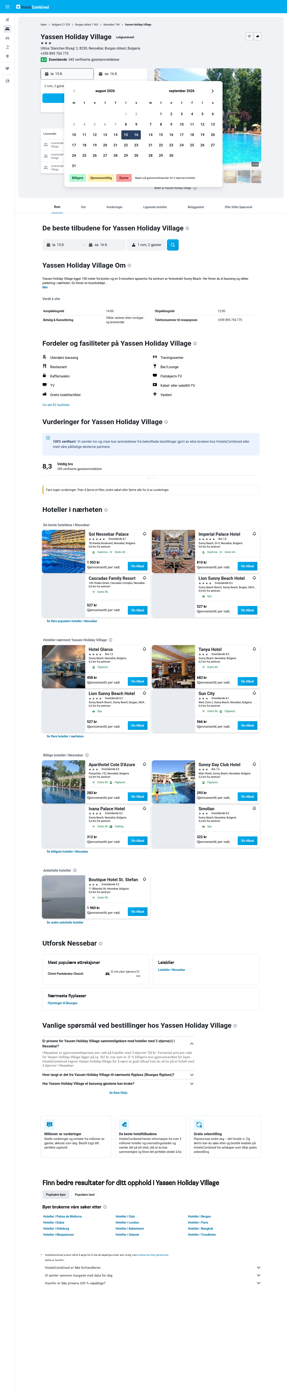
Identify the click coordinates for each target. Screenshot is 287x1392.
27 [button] (105, 155)
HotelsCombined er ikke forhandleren (153, 1267)
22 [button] (126, 145)
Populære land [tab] (85, 1194)
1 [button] (126, 114)
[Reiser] (7, 68)
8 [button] (126, 124)
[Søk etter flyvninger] (7, 20)
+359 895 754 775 (55, 53)
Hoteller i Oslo (125, 1216)
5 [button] (95, 124)
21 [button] (115, 145)
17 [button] (74, 145)
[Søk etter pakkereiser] (7, 47)
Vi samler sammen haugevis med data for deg (153, 1275)
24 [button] (74, 155)
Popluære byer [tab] (56, 1194)
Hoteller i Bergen (199, 1216)
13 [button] (105, 135)
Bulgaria (56, 24)
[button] (7, 6)
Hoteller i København (130, 1228)
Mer (45, 287)
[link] (72, 621)
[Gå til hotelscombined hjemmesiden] (32, 7)
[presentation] (195, 188)
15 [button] (126, 135)
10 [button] (74, 135)
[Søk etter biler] (7, 38)
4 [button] (84, 124)
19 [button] (95, 145)
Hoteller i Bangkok (200, 1228)
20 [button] (105, 145)
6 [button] (105, 124)
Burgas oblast (83, 24)
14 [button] (115, 135)
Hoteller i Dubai (53, 1222)
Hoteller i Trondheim (202, 1234)
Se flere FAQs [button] (118, 1093)
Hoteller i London (127, 1222)
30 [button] (136, 155)
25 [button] (84, 155)
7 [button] (115, 124)
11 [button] (84, 135)
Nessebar (108, 24)
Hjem (44, 24)
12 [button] (95, 135)
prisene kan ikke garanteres (153, 1254)
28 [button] (115, 155)
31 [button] (74, 166)
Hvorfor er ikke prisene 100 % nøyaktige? (153, 1283)
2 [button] (136, 114)
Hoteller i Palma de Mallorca (62, 1216)
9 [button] (136, 124)
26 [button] (95, 155)
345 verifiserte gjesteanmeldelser (93, 60)
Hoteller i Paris (198, 1222)
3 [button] (74, 124)
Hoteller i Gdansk (127, 1234)
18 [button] (84, 145)
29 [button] (126, 155)
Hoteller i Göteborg (56, 1228)
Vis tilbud (137, 566)
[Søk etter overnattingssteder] (7, 29)
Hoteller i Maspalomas (58, 1234)
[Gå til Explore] (7, 56)
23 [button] (136, 145)
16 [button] (136, 135)
